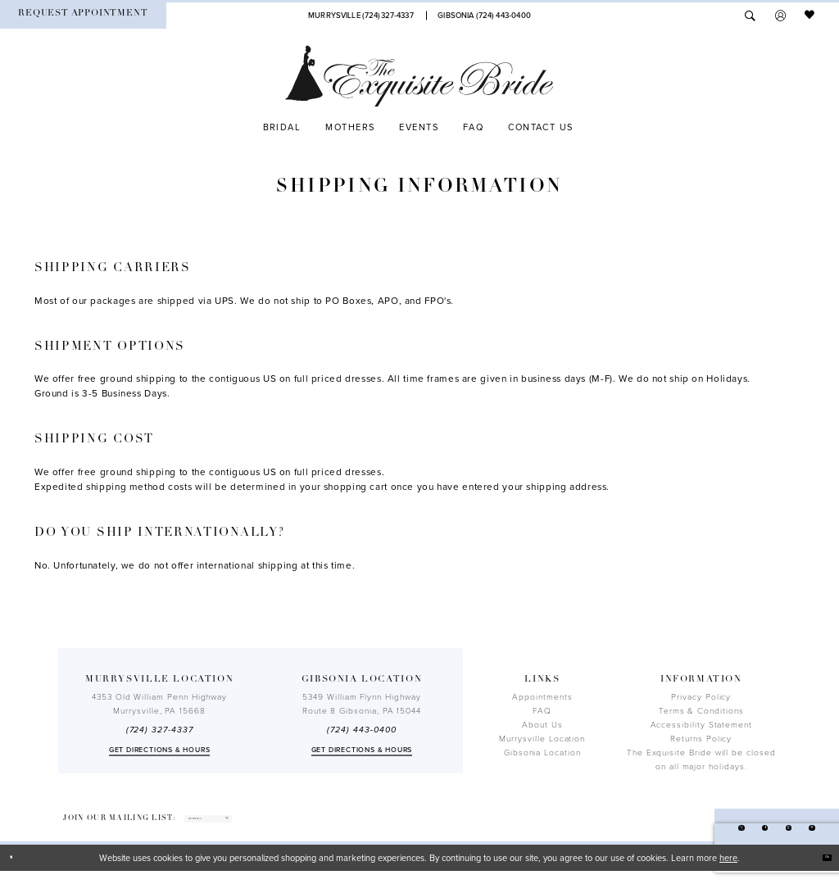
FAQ (542, 711)
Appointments (542, 697)
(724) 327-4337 (159, 730)
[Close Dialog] (18, 871)
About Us (542, 725)
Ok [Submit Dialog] (819, 869)
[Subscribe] (311, 825)
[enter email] (253, 825)
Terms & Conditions (701, 711)
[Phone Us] (360, 15)
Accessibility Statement (702, 725)
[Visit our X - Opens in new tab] (701, 834)
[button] (780, 15)
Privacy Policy (701, 697)
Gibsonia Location (542, 753)
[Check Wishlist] (810, 15)
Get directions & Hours (160, 750)
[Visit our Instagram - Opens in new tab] (770, 834)
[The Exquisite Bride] (419, 76)
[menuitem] (83, 15)
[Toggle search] (750, 15)
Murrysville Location (542, 739)
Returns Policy (701, 739)
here (728, 870)
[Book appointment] (83, 15)
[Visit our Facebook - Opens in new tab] (736, 834)
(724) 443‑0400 (362, 730)
